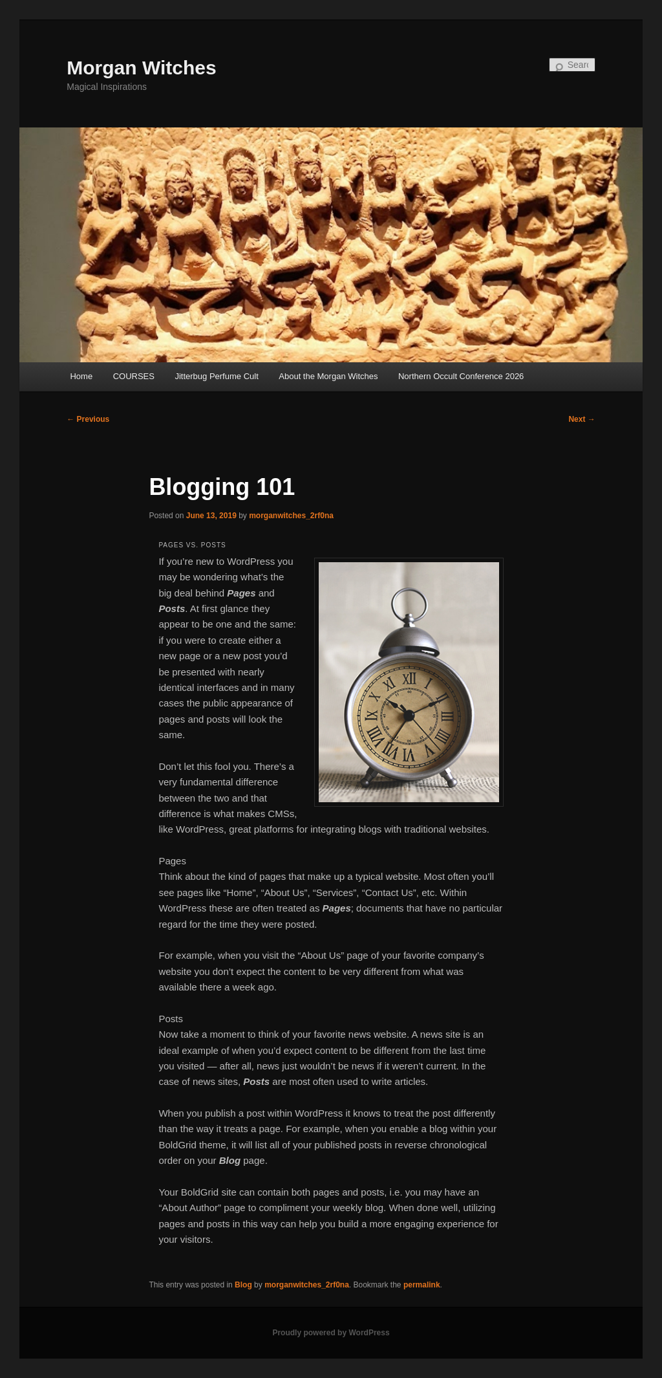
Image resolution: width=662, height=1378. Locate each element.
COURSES (134, 376)
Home (81, 376)
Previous (88, 419)
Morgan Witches (141, 67)
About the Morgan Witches (328, 376)
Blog (243, 1284)
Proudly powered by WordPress (330, 1332)
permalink (421, 1284)
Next (581, 419)
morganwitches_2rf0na (291, 515)
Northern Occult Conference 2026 (461, 376)
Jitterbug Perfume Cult (216, 376)
